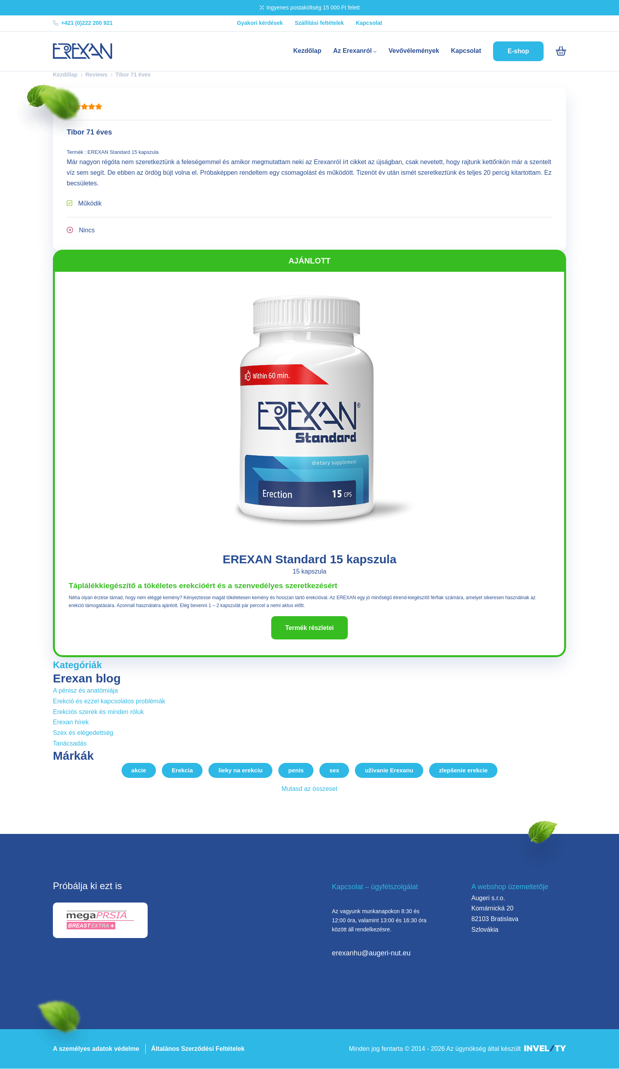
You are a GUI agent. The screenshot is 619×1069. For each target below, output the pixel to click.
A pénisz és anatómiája (85, 691)
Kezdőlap (307, 50)
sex (334, 770)
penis (296, 770)
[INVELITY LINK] (545, 1049)
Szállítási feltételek (319, 23)
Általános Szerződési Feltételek (199, 1048)
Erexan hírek (71, 722)
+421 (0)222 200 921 (83, 23)
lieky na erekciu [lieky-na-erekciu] (240, 770)
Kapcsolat (369, 23)
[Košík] (560, 51)
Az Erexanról (355, 50)
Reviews (96, 74)
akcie (138, 770)
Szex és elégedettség (83, 732)
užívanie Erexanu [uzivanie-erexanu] (389, 770)
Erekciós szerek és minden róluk (98, 711)
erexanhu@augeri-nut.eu (371, 953)
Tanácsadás (69, 743)
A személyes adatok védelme (96, 1048)
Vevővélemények (413, 50)
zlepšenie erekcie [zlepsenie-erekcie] (463, 770)
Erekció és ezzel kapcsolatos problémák (109, 701)
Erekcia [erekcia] (182, 770)
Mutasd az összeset (309, 789)
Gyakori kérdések (260, 23)
